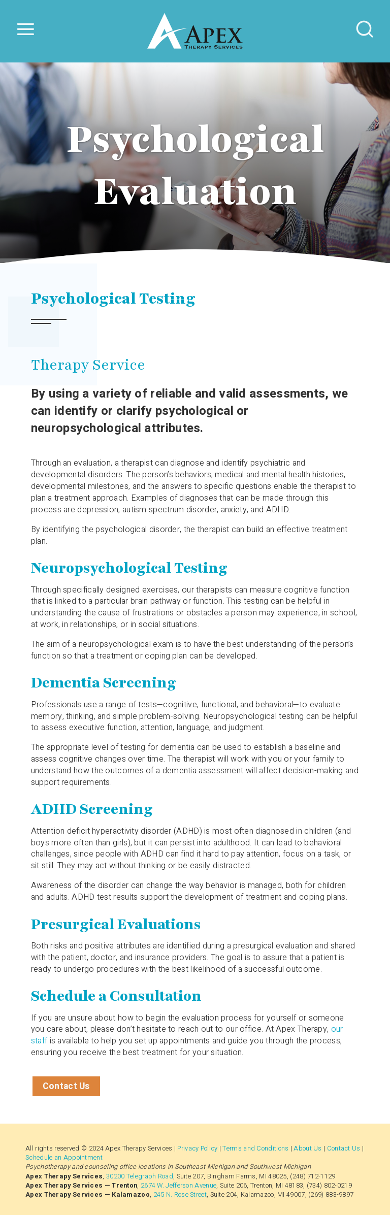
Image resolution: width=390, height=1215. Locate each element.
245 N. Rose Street (180, 1194)
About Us (307, 1148)
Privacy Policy (197, 1148)
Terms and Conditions (255, 1148)
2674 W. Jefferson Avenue (178, 1185)
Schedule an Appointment (64, 1157)
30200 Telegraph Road (139, 1176)
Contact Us (66, 1086)
